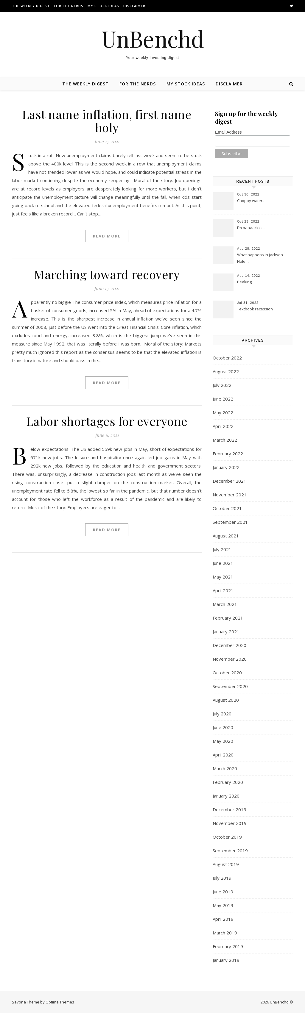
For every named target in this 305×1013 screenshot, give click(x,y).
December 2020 (229, 645)
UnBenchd (152, 38)
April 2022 (223, 426)
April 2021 (223, 590)
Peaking (244, 281)
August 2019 (226, 864)
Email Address (228, 132)
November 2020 (230, 659)
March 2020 (225, 768)
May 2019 (223, 905)
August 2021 (226, 536)
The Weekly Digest (31, 6)
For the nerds (68, 6)
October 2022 (227, 358)
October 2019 (227, 837)
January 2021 (226, 631)
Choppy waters (250, 200)
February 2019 (228, 946)
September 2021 (230, 522)
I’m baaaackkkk (251, 227)
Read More (107, 236)
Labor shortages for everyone (107, 421)
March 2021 (225, 604)
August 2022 (226, 371)
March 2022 (225, 440)
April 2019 (223, 919)
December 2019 (229, 809)
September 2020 (230, 686)
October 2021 (227, 508)
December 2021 (229, 481)
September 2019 (230, 850)
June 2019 (223, 892)
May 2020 (223, 741)
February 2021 (228, 618)
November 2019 (230, 823)
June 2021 (223, 563)
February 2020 (228, 782)
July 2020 (222, 714)
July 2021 (222, 549)
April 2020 (223, 755)
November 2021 (230, 495)
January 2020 (226, 796)
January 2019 (226, 960)
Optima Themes (60, 1002)
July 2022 (222, 385)
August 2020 (226, 700)
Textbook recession (255, 309)
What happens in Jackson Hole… (260, 258)
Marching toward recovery (107, 274)
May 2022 (223, 412)
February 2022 (228, 454)
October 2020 (227, 673)
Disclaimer (134, 6)
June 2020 (223, 727)
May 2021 (223, 577)
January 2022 (226, 467)
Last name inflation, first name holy (107, 120)
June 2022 (223, 399)
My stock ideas (103, 6)
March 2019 (225, 933)
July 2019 (222, 878)
